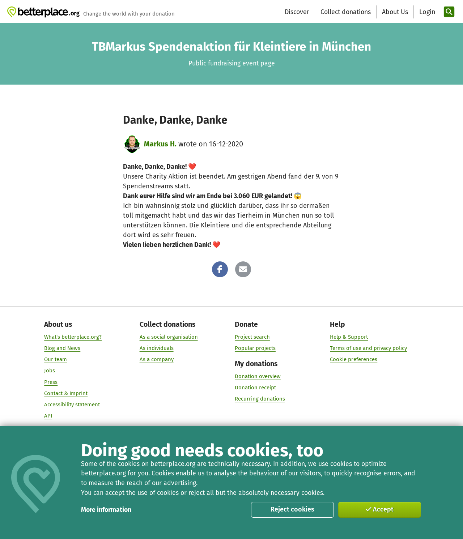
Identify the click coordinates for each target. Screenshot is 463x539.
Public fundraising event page (231, 63)
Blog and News (62, 348)
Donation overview (258, 376)
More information (106, 510)
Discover (297, 12)
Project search (252, 337)
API (48, 415)
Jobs (49, 371)
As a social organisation (169, 337)
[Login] (426, 12)
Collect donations (345, 12)
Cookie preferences (353, 359)
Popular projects (255, 348)
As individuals (157, 348)
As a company (157, 359)
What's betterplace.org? (73, 337)
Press (51, 382)
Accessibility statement (72, 404)
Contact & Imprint (66, 393)
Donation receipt (255, 388)
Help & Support (349, 337)
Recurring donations (260, 399)
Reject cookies (292, 509)
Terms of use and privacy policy (368, 348)
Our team (55, 359)
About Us (395, 12)
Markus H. (160, 144)
